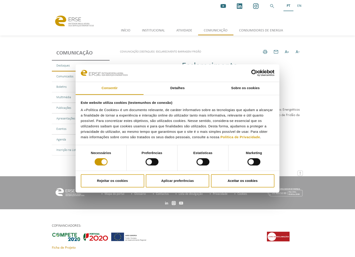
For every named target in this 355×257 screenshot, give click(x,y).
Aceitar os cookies (243, 181)
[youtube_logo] (223, 6)
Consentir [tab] (110, 88)
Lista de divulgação (191, 194)
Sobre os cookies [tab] (245, 88)
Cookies (242, 194)
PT (288, 6)
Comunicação (74, 53)
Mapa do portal (114, 194)
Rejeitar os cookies (112, 181)
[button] (272, 6)
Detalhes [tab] (177, 88)
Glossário (140, 194)
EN (299, 6)
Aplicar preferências (177, 181)
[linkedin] (240, 6)
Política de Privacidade (240, 137)
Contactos (162, 194)
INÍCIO (125, 30)
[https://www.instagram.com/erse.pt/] (256, 6)
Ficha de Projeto (64, 248)
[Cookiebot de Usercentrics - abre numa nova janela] (254, 73)
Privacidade (220, 194)
